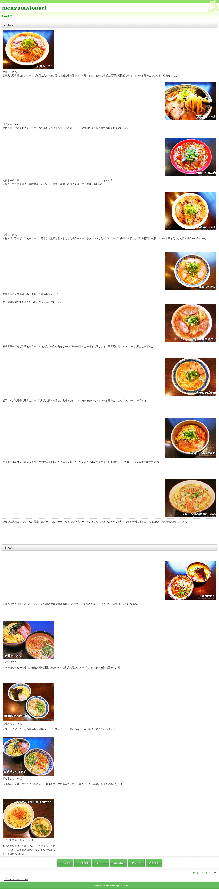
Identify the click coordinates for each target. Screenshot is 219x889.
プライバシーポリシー (16, 879)
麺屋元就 (27, 8)
